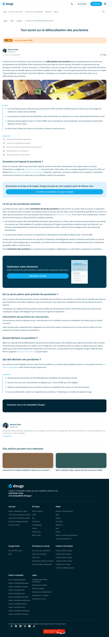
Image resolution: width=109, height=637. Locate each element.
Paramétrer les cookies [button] (40, 595)
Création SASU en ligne (64, 551)
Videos (58, 532)
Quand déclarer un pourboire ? (17, 151)
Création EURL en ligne (64, 561)
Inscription (36, 521)
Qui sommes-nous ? (16, 551)
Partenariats (36, 532)
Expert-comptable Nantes (18, 604)
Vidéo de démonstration (64, 511)
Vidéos (56, 12)
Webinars (48, 12)
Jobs (10, 554)
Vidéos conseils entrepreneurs (67, 535)
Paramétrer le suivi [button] (39, 599)
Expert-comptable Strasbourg (19, 611)
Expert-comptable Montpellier (19, 600)
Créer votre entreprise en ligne (20, 515)
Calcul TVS (36, 557)
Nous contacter (37, 511)
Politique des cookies (39, 585)
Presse (34, 528)
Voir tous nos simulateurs (41, 551)
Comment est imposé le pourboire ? (19, 139)
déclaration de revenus (25, 351)
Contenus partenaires (63, 539)
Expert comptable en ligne (18, 511)
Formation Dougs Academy (18, 521)
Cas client (59, 521)
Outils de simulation (15, 12)
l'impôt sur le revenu (33, 169)
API (33, 518)
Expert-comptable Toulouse (18, 614)
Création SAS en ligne (63, 554)
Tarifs (34, 515)
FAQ (57, 528)
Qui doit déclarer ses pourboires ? (18, 155)
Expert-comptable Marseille (18, 597)
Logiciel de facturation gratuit (19, 518)
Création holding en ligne (65, 568)
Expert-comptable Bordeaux (19, 583)
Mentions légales (38, 588)
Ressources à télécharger (34, 12)
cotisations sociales (64, 214)
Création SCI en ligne (63, 564)
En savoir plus (7, 436)
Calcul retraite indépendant (42, 564)
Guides (58, 518)
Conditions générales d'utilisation (39, 580)
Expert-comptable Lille (17, 590)
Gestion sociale (14, 525)
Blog (5, 12)
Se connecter (82, 4)
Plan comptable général (17, 580)
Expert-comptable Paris (17, 607)
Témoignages (37, 525)
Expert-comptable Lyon (17, 593)
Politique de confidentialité (41, 592)
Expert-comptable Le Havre (18, 587)
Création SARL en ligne (64, 557)
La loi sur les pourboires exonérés (18, 143)
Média (58, 507)
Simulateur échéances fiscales (43, 561)
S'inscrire (96, 4)
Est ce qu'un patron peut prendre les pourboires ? (24, 147)
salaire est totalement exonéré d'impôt (28, 172)
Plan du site (36, 535)
